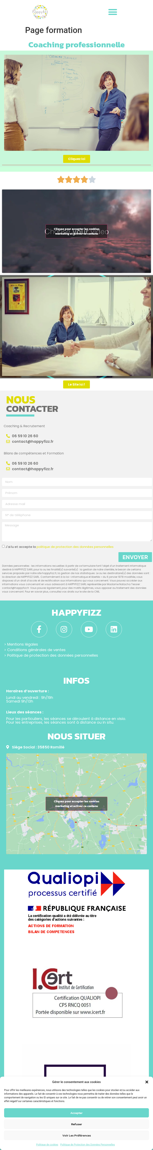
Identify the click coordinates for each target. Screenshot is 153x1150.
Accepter (76, 1112)
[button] (147, 1082)
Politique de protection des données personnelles (52, 655)
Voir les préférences (76, 1135)
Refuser (76, 1124)
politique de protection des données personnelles (75, 547)
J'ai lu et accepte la (60, 547)
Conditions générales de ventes (36, 649)
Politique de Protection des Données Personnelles (87, 1144)
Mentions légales (22, 644)
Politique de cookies (47, 1144)
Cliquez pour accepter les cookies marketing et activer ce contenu (76, 231)
